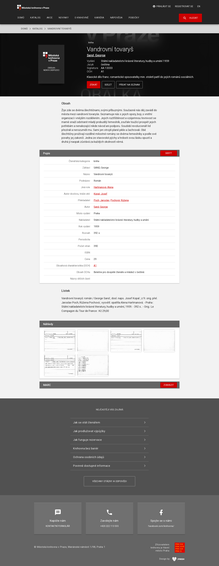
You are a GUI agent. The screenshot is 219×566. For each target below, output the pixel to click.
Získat (93, 84)
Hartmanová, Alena (103, 187)
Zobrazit (168, 385)
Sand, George (96, 55)
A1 (95, 265)
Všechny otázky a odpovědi (109, 481)
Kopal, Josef (100, 193)
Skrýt (168, 153)
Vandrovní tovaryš (59, 28)
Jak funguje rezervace (87, 439)
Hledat (190, 18)
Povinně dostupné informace (91, 465)
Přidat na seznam (129, 84)
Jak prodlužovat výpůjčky (89, 431)
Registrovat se (184, 6)
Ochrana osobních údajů (88, 457)
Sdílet (108, 84)
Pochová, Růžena (119, 200)
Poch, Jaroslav (101, 200)
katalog (38, 28)
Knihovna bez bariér (85, 448)
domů (24, 28)
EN (198, 6)
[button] (51, 64)
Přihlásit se (162, 6)
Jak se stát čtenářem (86, 422)
